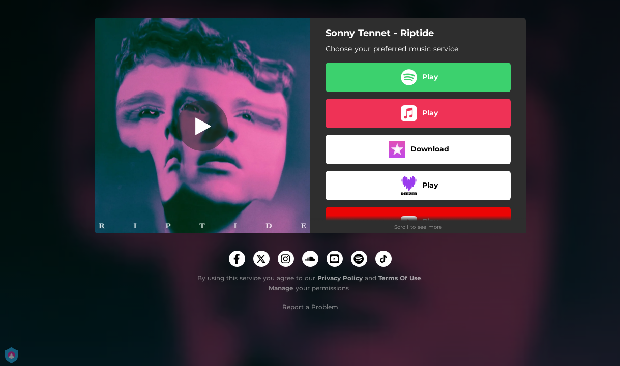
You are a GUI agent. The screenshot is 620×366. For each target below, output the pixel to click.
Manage (281, 288)
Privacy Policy (340, 278)
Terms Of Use (399, 278)
